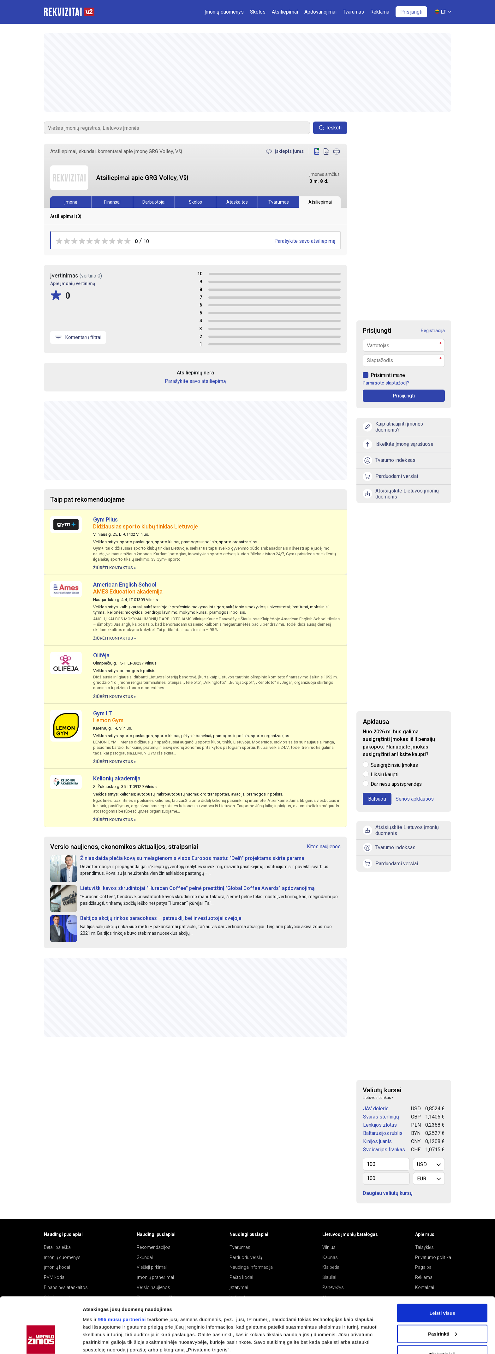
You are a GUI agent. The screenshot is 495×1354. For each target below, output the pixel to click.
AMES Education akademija (128, 591)
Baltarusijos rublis (383, 1133)
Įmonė (70, 202)
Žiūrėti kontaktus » (114, 567)
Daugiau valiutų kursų (388, 1193)
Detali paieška (57, 1247)
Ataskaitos (237, 202)
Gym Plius (105, 519)
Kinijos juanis (377, 1141)
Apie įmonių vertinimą (72, 283)
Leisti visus (442, 1265)
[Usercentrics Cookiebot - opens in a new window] (41, 1341)
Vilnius (329, 1247)
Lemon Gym (108, 720)
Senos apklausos (415, 799)
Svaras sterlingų (381, 1117)
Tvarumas (278, 202)
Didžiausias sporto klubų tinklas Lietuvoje (145, 526)
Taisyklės (424, 1247)
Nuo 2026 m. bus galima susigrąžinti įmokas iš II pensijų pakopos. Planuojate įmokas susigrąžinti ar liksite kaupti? (399, 743)
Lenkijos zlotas (380, 1125)
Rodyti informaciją (104, 1341)
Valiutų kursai (382, 1090)
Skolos (195, 202)
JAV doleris (376, 1109)
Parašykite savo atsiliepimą (305, 241)
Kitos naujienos (324, 847)
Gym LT (102, 713)
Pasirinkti (442, 1286)
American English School (124, 584)
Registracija (433, 330)
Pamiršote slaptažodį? (386, 383)
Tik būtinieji (442, 1306)
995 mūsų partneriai (122, 1271)
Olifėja (101, 655)
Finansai (112, 202)
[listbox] (429, 1164)
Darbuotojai (153, 202)
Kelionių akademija (116, 778)
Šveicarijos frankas (384, 1150)
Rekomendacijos (153, 1247)
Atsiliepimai (320, 202)
